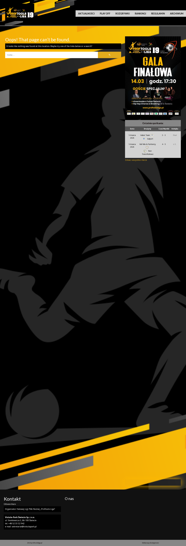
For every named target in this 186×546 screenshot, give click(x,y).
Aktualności (86, 13)
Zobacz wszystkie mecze (136, 160)
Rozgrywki (122, 13)
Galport (147, 139)
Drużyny (147, 129)
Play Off (105, 13)
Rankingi (140, 13)
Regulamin (158, 13)
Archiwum (176, 13)
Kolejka (175, 129)
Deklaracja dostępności (150, 543)
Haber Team (147, 135)
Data (132, 129)
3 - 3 (164, 135)
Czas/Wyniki (163, 129)
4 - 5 (164, 144)
